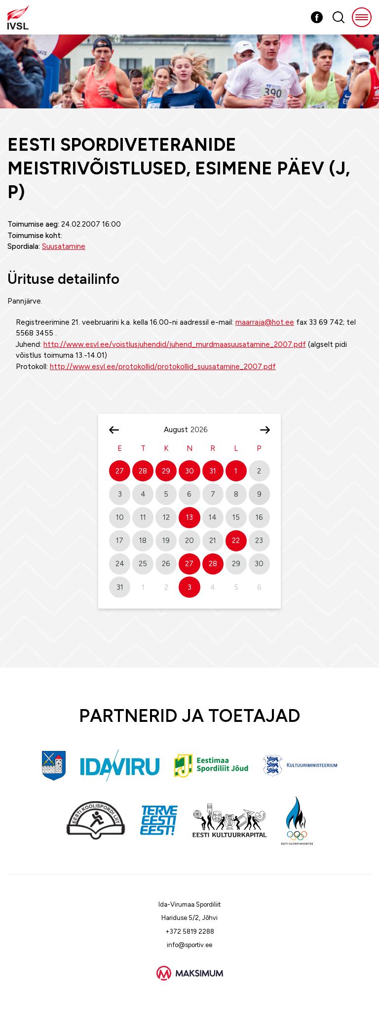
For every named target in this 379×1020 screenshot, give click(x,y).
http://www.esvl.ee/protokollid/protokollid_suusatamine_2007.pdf (163, 366)
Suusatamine (63, 246)
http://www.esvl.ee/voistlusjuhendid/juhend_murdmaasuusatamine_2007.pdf (174, 344)
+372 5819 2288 (189, 931)
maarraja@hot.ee (264, 322)
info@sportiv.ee (189, 945)
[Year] (203, 430)
